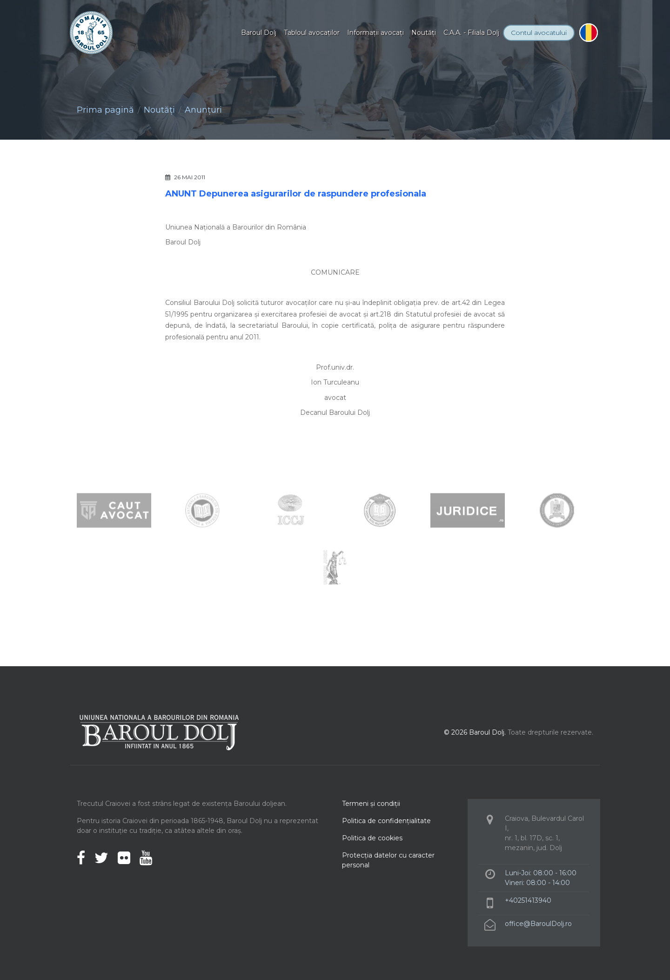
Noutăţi (423, 32)
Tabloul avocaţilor (312, 32)
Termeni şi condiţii (371, 803)
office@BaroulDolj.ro (538, 923)
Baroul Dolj (258, 32)
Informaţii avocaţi (375, 32)
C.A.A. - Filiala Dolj (471, 32)
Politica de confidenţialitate (386, 821)
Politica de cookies (372, 838)
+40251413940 (528, 900)
